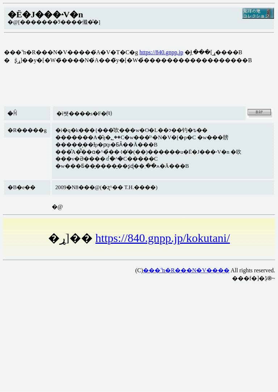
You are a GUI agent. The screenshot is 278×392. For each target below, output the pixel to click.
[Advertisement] (139, 338)
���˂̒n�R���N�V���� (186, 270)
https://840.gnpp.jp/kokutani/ (163, 237)
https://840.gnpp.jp (161, 52)
